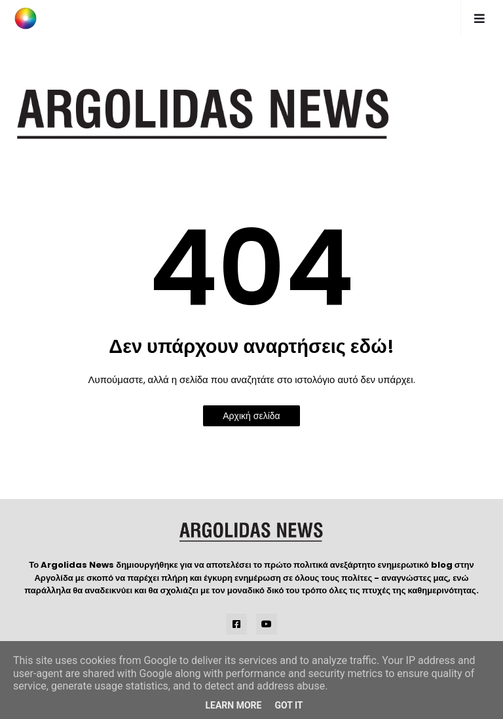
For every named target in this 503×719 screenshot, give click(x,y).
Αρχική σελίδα (251, 415)
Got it (288, 705)
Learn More (233, 705)
